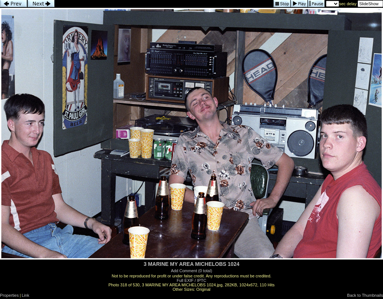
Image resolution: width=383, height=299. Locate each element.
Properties (9, 295)
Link (25, 295)
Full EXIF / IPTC (191, 280)
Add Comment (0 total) (191, 270)
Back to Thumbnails (365, 295)
